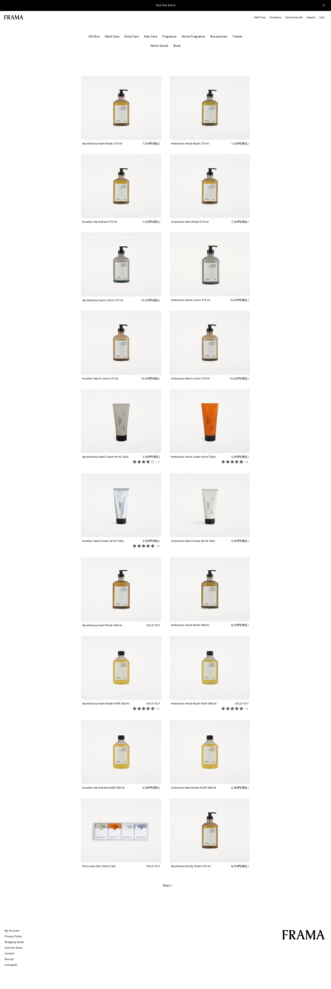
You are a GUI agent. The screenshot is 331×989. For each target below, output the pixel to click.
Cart (322, 17)
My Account (12, 930)
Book (177, 45)
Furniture (275, 17)
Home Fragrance (193, 36)
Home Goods (294, 17)
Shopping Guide (14, 942)
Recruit (9, 959)
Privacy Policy (13, 936)
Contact (10, 953)
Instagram (11, 964)
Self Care (260, 17)
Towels (237, 36)
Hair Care (150, 36)
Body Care (132, 36)
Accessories (219, 36)
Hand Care (112, 36)
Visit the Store (166, 5)
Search (311, 17)
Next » (167, 885)
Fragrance (169, 36)
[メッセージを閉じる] (323, 5)
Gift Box (94, 36)
